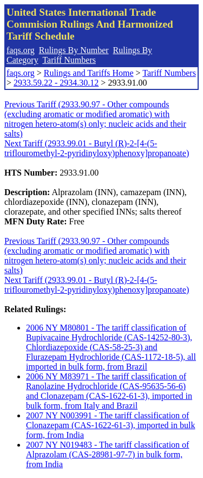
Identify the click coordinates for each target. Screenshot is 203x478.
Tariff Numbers (69, 59)
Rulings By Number (74, 50)
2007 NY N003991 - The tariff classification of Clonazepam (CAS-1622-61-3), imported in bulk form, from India (110, 425)
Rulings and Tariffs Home (89, 72)
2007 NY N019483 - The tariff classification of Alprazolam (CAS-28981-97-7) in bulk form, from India (107, 454)
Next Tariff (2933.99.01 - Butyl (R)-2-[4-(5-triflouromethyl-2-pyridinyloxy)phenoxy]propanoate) (96, 148)
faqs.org (20, 50)
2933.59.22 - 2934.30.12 (56, 82)
